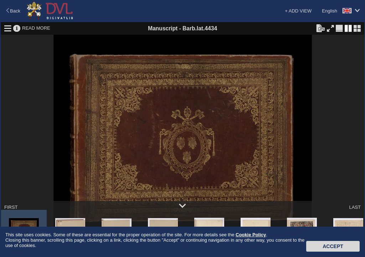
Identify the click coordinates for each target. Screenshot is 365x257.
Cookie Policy (251, 234)
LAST (355, 207)
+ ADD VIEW (298, 11)
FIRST (11, 207)
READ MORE (36, 28)
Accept (333, 246)
